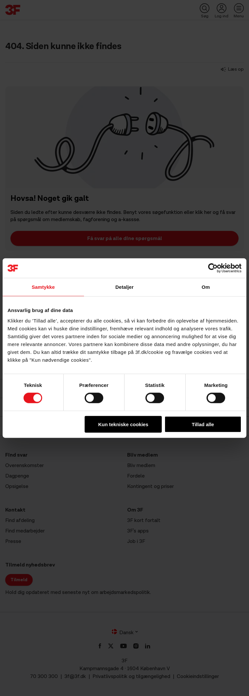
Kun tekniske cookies (123, 424)
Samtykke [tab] (43, 287)
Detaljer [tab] (124, 287)
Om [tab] (206, 287)
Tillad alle (203, 424)
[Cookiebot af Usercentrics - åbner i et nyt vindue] (212, 268)
